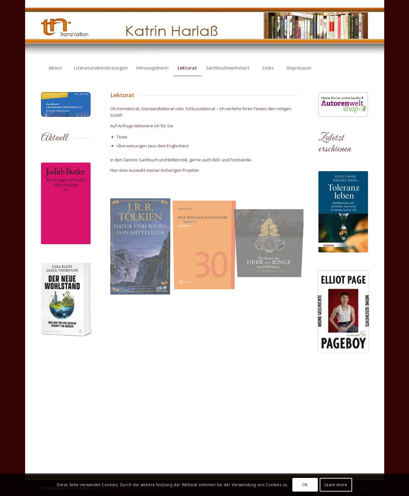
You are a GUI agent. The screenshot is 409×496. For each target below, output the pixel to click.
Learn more (335, 484)
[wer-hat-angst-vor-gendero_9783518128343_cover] (66, 203)
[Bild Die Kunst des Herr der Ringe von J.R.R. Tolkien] (272, 232)
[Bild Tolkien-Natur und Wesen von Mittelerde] (142, 248)
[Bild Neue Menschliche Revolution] (207, 243)
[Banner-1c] (343, 104)
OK (305, 484)
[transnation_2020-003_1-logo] (70, 30)
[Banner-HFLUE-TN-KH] (66, 104)
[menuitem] (55, 68)
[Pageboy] (343, 312)
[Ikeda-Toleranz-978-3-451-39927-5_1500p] (343, 211)
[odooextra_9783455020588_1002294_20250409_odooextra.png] (66, 299)
